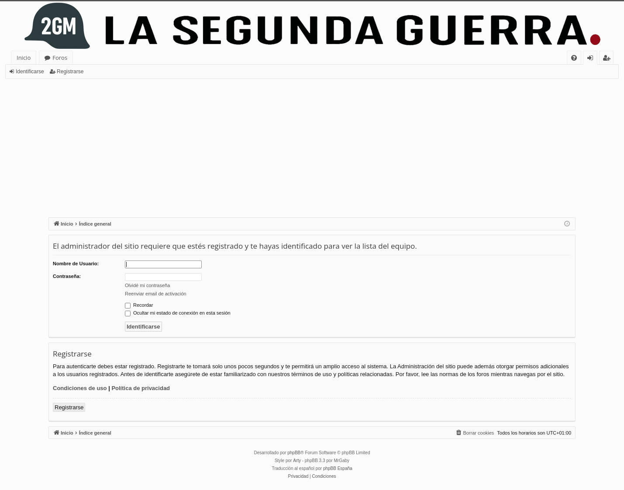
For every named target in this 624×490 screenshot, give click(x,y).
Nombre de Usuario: (76, 263)
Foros (59, 58)
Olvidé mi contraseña (147, 285)
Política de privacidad (140, 388)
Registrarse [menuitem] (608, 59)
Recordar (139, 305)
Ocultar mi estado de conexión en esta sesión (178, 312)
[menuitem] (574, 58)
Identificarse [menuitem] (592, 59)
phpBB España (337, 468)
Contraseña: (67, 276)
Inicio (24, 58)
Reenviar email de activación (155, 293)
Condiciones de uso (80, 388)
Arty (297, 460)
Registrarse (70, 72)
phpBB (293, 452)
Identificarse (30, 72)
